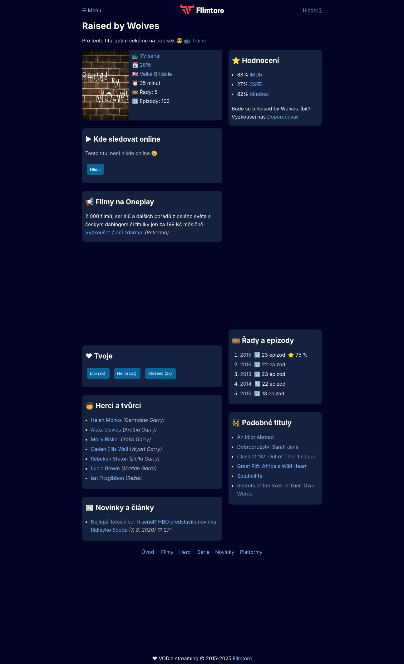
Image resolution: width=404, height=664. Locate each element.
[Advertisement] (152, 293)
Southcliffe (249, 476)
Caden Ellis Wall (109, 449)
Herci (185, 552)
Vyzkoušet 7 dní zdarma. (114, 232)
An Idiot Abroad (255, 437)
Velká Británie (156, 74)
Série (203, 552)
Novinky (224, 552)
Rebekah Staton (109, 459)
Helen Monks (106, 420)
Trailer (199, 40)
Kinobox (259, 94)
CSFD (256, 84)
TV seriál (150, 56)
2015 (145, 65)
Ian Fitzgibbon (107, 478)
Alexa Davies (106, 430)
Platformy (251, 552)
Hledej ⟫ (312, 10)
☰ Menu (91, 10)
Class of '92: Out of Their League (276, 456)
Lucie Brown (105, 468)
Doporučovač (283, 117)
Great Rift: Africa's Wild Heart (272, 466)
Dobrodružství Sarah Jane (267, 447)
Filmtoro (242, 658)
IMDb (255, 74)
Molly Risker (105, 439)
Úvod (148, 552)
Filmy (167, 552)
